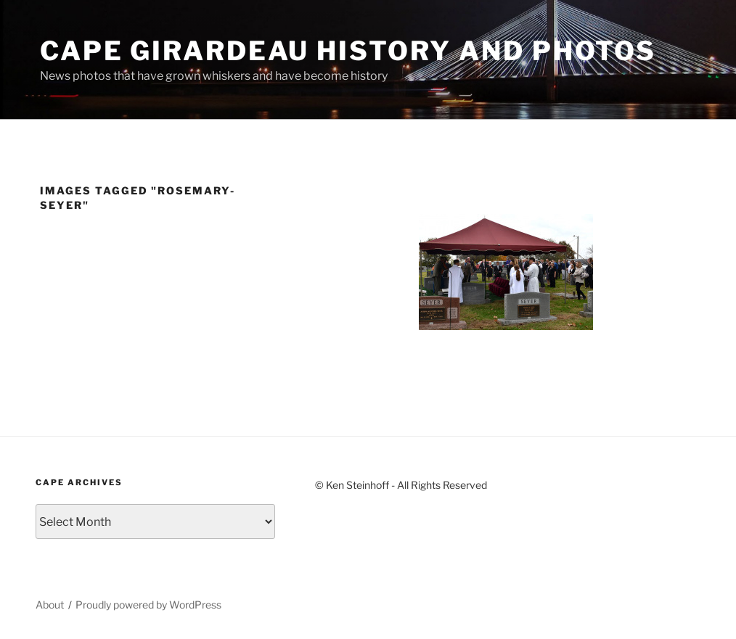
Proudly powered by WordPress (148, 604)
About (50, 604)
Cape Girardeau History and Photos (348, 51)
